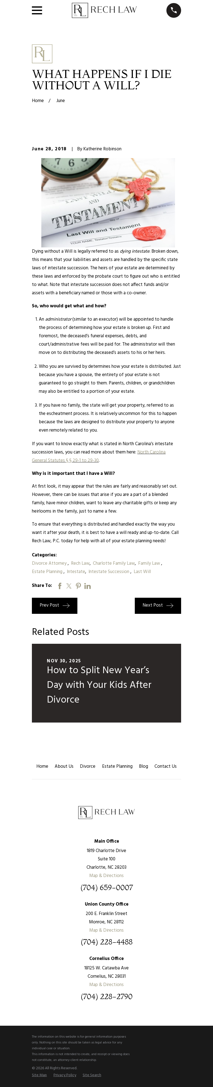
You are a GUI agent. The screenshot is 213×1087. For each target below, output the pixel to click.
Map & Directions (106, 876)
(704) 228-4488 (107, 942)
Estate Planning (48, 572)
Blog (143, 766)
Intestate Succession (109, 572)
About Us (64, 766)
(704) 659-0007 (106, 887)
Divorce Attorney (50, 563)
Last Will (142, 572)
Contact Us (165, 766)
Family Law (149, 563)
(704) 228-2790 (107, 996)
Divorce (87, 766)
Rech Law (80, 563)
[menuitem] (39, 1075)
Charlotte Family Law (114, 563)
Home (42, 766)
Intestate (76, 572)
